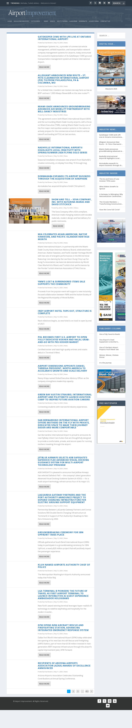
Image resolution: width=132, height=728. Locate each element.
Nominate (83, 21)
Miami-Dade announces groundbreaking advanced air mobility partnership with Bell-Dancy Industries (64, 109)
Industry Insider (108, 173)
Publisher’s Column (110, 328)
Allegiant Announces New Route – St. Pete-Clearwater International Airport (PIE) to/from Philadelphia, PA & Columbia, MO (63, 79)
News (46, 21)
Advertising (94, 21)
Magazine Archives (21, 21)
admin (60, 208)
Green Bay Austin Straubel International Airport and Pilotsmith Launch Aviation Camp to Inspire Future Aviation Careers (65, 397)
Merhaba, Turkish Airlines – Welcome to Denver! (38, 3)
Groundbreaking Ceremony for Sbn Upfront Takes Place (60, 533)
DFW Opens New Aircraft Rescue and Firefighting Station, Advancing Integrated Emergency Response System (63, 628)
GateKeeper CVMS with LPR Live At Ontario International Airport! (64, 38)
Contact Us (105, 21)
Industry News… (108, 129)
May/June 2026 (111, 89)
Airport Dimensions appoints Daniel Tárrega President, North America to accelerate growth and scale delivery (62, 368)
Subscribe (73, 21)
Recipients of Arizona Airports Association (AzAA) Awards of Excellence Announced (64, 666)
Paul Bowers (49, 43)
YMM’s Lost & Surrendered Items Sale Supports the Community (61, 283)
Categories (35, 21)
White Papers (62, 21)
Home (10, 21)
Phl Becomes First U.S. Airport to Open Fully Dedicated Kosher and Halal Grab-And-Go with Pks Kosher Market (63, 340)
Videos (52, 21)
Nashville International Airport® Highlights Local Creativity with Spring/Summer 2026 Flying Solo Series (62, 150)
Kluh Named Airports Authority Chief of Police (64, 566)
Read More (44, 67)
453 (86, 691)
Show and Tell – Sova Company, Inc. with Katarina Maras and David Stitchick (72, 202)
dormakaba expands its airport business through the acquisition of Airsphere (64, 177)
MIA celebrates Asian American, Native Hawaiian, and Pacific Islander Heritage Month (63, 237)
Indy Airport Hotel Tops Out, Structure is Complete (65, 312)
